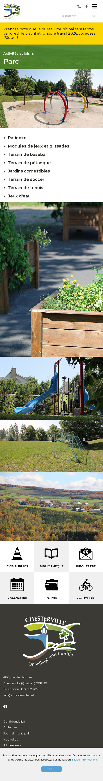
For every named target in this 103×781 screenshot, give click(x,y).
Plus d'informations (85, 759)
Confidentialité (14, 721)
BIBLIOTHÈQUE (51, 566)
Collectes (10, 727)
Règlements (12, 745)
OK (51, 769)
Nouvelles (10, 739)
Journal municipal (16, 733)
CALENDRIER (17, 597)
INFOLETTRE (86, 566)
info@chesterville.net (18, 695)
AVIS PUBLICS (17, 566)
